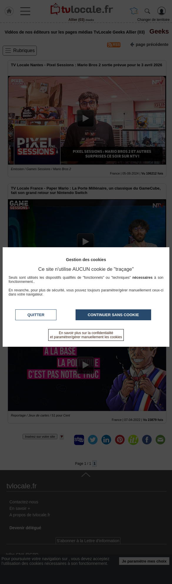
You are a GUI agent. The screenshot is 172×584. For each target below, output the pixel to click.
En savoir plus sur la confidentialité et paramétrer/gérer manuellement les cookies (86, 335)
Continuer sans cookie (113, 315)
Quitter (35, 315)
